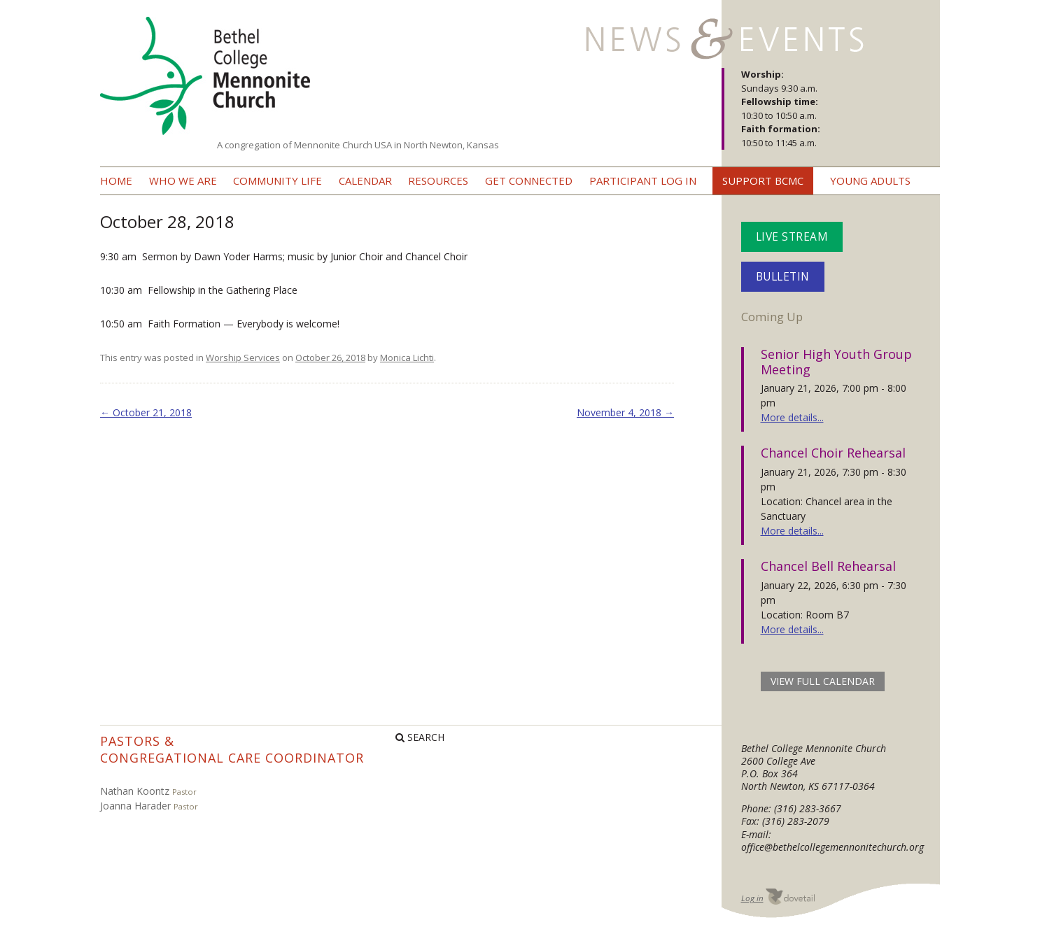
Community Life (277, 181)
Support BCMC (762, 181)
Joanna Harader (135, 805)
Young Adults (870, 181)
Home (116, 181)
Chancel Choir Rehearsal (833, 452)
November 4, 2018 (625, 412)
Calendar (365, 181)
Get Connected (528, 181)
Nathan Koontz (134, 791)
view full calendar (823, 681)
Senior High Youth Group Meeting (836, 362)
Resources (438, 181)
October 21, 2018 (146, 412)
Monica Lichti (407, 357)
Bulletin (783, 276)
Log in (752, 898)
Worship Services (243, 357)
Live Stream (792, 236)
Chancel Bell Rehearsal (828, 566)
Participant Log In (642, 181)
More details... (792, 417)
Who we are (183, 181)
